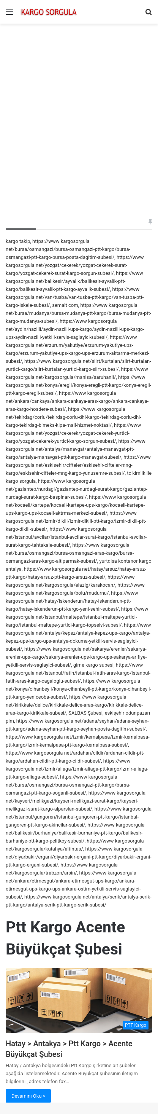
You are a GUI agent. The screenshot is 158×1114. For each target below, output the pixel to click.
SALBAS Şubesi (85, 713)
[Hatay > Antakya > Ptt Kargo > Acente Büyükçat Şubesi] (79, 1000)
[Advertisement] (79, 110)
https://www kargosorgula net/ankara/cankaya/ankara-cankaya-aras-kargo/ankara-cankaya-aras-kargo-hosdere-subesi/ (77, 401)
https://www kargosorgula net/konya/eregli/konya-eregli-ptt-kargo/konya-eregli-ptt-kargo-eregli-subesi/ (78, 385)
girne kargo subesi (93, 665)
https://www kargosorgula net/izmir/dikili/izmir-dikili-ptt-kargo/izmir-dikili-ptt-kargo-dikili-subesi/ (76, 521)
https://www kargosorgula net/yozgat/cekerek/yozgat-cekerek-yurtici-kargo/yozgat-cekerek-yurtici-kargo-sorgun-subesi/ (73, 433)
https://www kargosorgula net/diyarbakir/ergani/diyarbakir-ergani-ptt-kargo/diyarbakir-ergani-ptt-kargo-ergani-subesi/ (79, 857)
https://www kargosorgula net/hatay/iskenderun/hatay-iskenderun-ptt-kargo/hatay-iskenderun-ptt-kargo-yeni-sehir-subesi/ (72, 601)
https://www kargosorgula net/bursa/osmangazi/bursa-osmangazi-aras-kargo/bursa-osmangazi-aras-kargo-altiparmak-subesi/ (70, 553)
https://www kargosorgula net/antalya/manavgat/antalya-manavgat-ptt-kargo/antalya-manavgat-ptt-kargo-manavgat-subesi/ (75, 449)
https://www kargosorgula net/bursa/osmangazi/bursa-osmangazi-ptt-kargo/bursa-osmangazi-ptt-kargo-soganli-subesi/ (68, 785)
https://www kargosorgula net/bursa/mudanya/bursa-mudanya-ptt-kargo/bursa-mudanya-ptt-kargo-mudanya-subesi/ (78, 313)
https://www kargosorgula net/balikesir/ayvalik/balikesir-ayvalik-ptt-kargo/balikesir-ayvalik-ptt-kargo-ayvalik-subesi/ (74, 281)
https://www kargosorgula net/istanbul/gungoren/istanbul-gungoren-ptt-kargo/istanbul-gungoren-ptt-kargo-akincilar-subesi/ (79, 817)
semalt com (65, 305)
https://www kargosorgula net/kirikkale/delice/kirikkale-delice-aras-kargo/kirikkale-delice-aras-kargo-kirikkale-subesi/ (74, 705)
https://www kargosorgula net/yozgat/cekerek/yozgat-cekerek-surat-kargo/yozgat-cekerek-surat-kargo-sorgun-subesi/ (75, 265)
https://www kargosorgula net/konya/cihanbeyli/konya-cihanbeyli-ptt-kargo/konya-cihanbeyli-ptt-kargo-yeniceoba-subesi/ (78, 689)
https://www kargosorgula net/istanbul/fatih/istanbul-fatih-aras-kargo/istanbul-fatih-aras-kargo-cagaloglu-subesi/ (78, 673)
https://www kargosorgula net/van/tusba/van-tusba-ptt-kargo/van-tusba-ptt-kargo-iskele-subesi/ (75, 297)
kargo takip (18, 241)
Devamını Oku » (28, 1096)
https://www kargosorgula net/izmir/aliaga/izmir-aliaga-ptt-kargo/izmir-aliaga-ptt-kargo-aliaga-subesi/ (77, 769)
